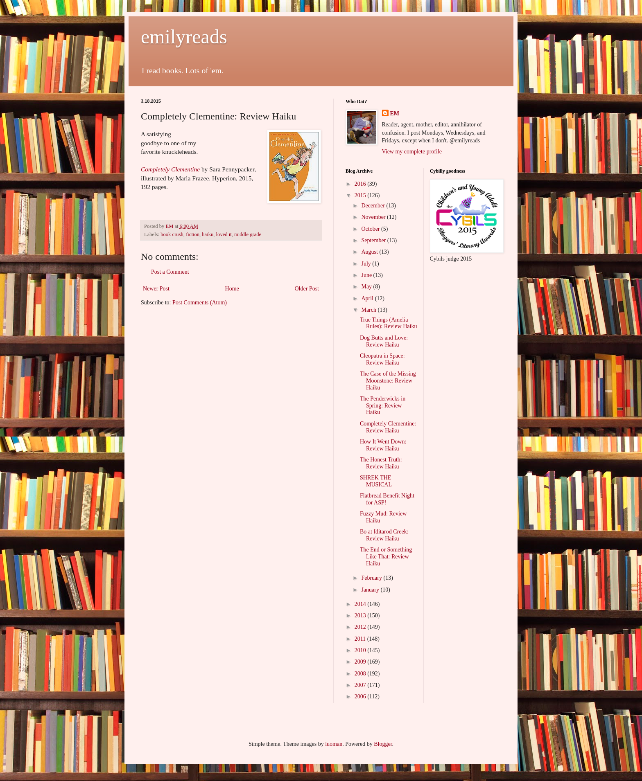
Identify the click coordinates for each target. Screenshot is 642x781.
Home (232, 289)
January (370, 590)
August (370, 252)
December (373, 206)
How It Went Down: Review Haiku (383, 445)
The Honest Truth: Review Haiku (381, 463)
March (369, 310)
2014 (361, 604)
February (372, 578)
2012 (361, 627)
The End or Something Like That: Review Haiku (386, 557)
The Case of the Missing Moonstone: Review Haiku (388, 381)
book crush (171, 234)
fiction (192, 234)
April (368, 298)
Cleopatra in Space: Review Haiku (382, 359)
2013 (361, 615)
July (366, 264)
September (374, 240)
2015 (361, 195)
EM (395, 113)
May (367, 287)
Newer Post (156, 289)
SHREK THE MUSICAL (376, 481)
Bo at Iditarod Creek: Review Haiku (384, 535)
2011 (361, 639)
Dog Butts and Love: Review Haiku (384, 341)
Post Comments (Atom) (199, 302)
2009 (361, 662)
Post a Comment (170, 272)
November (374, 217)
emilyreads (184, 36)
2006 (361, 696)
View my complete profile (412, 152)
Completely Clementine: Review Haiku (388, 427)
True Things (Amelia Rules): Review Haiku (388, 323)
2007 (361, 685)
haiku (207, 234)
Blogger (383, 744)
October (371, 229)
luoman (333, 744)
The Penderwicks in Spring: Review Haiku (382, 406)
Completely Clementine (170, 169)
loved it (224, 234)
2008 (361, 674)
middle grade (247, 234)
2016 (361, 184)
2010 (361, 650)
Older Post (307, 289)
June (367, 275)
